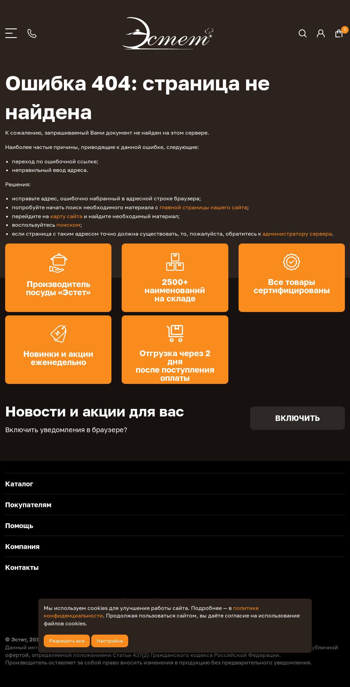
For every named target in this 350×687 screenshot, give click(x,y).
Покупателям (28, 504)
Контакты (22, 567)
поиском (68, 224)
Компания (22, 546)
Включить (297, 418)
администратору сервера (297, 233)
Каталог (19, 483)
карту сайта (66, 216)
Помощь (19, 525)
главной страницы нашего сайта (203, 207)
